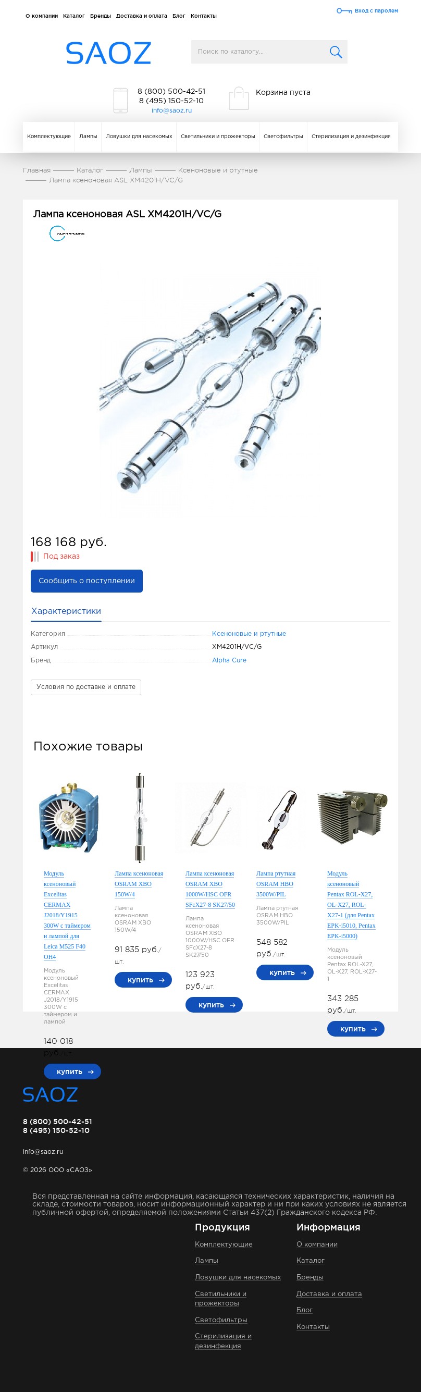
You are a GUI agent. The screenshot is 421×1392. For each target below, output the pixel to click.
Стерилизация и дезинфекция (351, 136)
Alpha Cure (229, 660)
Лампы (88, 136)
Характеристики (66, 611)
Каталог (74, 16)
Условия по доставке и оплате (85, 687)
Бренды (100, 16)
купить (69, 1071)
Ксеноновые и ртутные (249, 634)
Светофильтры (283, 136)
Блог (178, 16)
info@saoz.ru (172, 111)
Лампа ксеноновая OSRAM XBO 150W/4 (139, 884)
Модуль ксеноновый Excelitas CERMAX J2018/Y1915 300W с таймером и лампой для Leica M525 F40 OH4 (67, 915)
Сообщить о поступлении (87, 581)
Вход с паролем (376, 11)
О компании (42, 16)
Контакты (204, 16)
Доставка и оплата (141, 16)
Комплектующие (49, 136)
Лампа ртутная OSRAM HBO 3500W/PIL (275, 884)
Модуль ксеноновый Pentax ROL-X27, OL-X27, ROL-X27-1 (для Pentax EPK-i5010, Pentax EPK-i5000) (351, 905)
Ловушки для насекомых (139, 136)
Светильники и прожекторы (218, 136)
